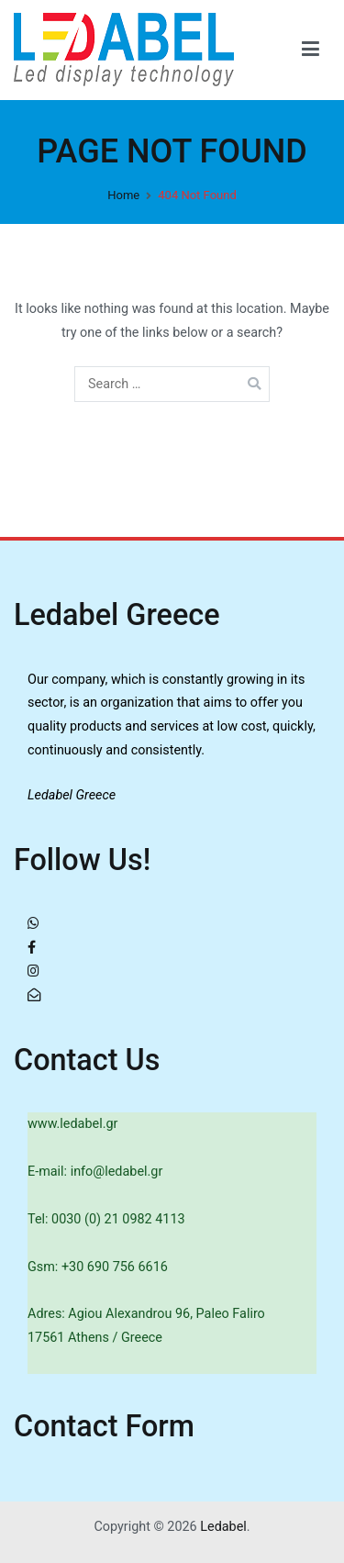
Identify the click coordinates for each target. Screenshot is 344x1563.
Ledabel (223, 1527)
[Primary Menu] (310, 49)
